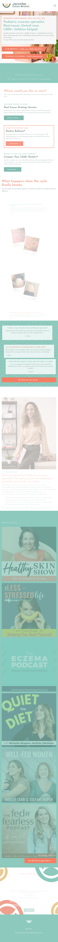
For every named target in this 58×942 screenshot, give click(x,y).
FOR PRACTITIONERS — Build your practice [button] (24, 56)
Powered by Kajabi (29, 937)
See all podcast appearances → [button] (40, 861)
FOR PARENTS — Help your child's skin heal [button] (23, 49)
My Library (29, 929)
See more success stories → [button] (29, 380)
